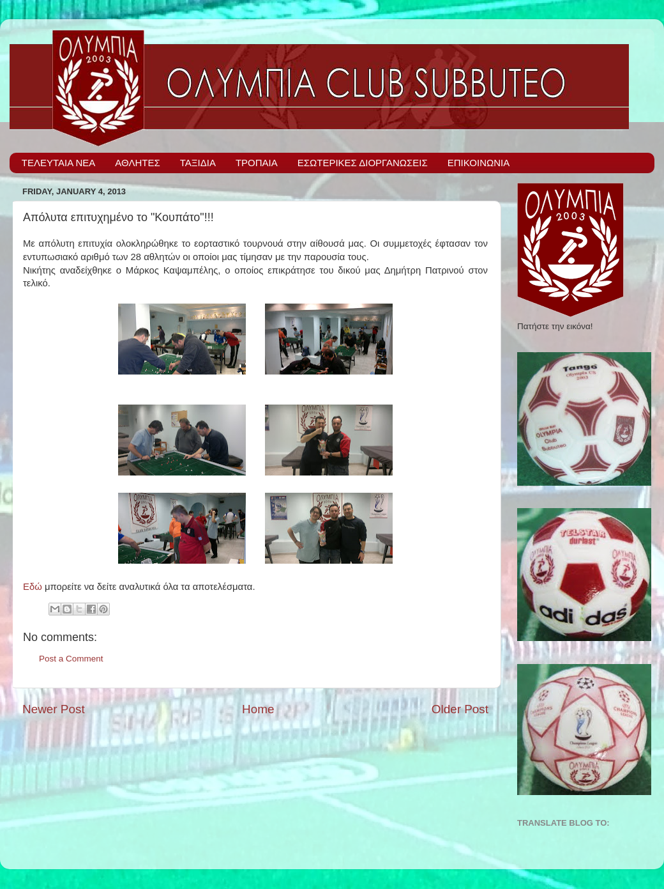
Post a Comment (71, 658)
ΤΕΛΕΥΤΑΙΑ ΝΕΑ (59, 162)
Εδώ (32, 587)
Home (258, 709)
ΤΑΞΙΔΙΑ (198, 162)
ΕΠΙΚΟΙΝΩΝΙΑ (478, 162)
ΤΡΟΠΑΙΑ (257, 162)
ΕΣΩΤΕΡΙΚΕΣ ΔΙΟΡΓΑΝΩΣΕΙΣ (363, 162)
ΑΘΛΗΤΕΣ (137, 162)
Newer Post (53, 709)
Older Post (460, 709)
